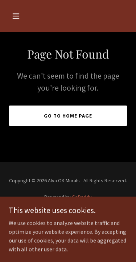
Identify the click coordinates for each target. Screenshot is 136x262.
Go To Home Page (68, 115)
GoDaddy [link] (82, 197)
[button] (17, 16)
